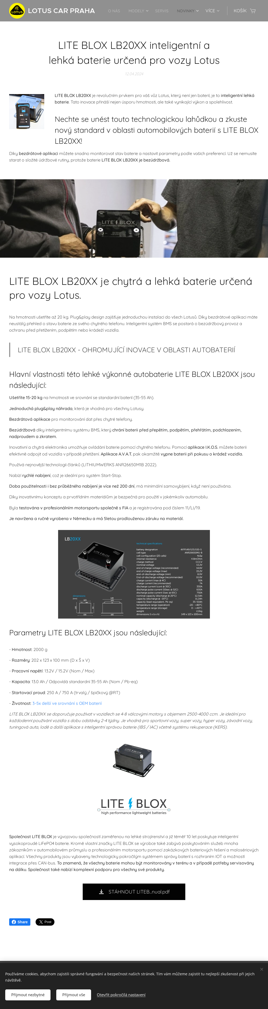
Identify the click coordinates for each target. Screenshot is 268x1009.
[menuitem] (139, 10)
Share (20, 922)
